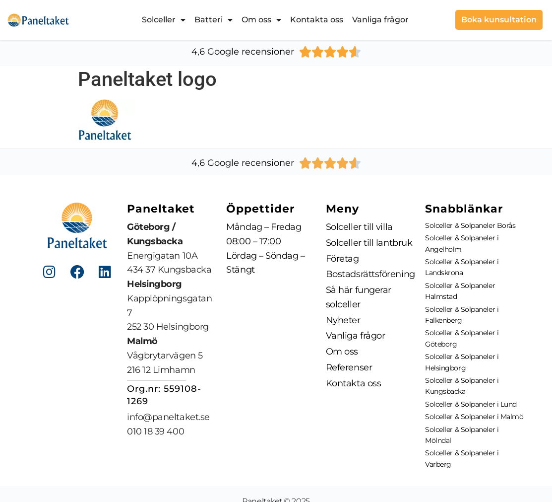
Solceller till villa (359, 226)
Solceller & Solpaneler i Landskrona (461, 267)
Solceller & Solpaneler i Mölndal (461, 435)
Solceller (163, 20)
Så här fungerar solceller (358, 297)
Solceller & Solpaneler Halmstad (460, 291)
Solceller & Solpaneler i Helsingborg (461, 362)
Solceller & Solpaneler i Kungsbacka (461, 386)
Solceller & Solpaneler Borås (470, 225)
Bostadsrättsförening (370, 274)
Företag (342, 258)
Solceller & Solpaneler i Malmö (474, 416)
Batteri (213, 20)
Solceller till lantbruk (369, 242)
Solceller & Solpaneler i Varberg (461, 458)
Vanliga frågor (380, 19)
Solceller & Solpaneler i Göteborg (461, 338)
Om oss (261, 20)
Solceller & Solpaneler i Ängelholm (461, 243)
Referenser (349, 367)
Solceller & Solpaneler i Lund (471, 404)
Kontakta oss (316, 19)
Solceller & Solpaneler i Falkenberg (461, 315)
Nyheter (343, 320)
